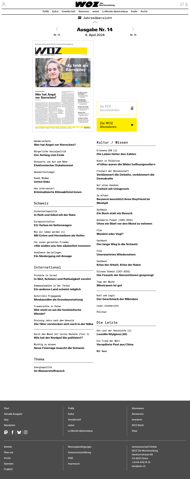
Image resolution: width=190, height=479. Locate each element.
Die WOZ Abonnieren (108, 125)
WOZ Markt (138, 425)
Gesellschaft (68, 11)
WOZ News (102, 351)
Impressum (74, 463)
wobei (95, 11)
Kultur (55, 11)
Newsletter (9, 425)
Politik (46, 11)
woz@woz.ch (138, 466)
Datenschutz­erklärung (79, 452)
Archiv (144, 11)
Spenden (9, 463)
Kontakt (8, 447)
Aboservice (138, 414)
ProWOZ (8, 469)
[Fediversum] (6, 433)
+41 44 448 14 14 (141, 462)
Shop (134, 431)
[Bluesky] (19, 433)
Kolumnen (84, 11)
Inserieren (137, 419)
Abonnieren (138, 408)
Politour (102, 312)
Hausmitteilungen (44, 172)
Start (6, 408)
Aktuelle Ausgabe (13, 414)
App (6, 419)
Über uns (8, 452)
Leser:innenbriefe (107, 306)
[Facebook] (12, 433)
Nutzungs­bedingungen (79, 447)
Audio (134, 11)
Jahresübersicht (96, 18)
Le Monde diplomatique (115, 11)
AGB (70, 458)
